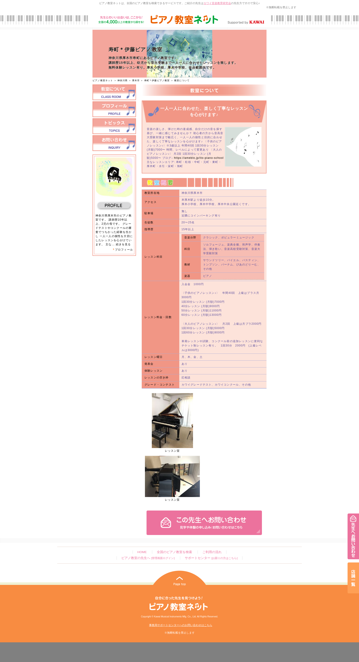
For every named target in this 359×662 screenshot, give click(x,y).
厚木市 (136, 80)
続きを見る (123, 244)
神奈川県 (122, 80)
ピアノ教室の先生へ (147, 558)
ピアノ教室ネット (102, 80)
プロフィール (123, 249)
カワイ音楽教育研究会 (217, 3)
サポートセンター (211, 558)
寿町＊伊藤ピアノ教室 (157, 80)
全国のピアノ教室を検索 (174, 552)
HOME (142, 552)
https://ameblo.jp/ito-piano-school (199, 157)
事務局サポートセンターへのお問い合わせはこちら (180, 625)
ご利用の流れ (212, 552)
